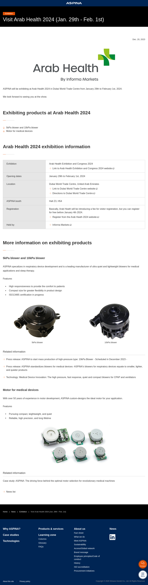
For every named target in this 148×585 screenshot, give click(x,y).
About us (79, 528)
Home (5, 512)
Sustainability (80, 544)
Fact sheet (78, 533)
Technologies (11, 541)
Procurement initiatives (84, 571)
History (77, 563)
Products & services (50, 528)
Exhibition (23, 512)
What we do (79, 537)
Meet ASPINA (80, 541)
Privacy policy (25, 581)
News (13, 512)
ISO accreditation (81, 567)
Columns (42, 539)
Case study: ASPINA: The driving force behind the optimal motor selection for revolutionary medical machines (59, 481)
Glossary (42, 543)
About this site (8, 581)
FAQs (41, 546)
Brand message (81, 552)
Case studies (11, 534)
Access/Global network (84, 548)
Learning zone (47, 534)
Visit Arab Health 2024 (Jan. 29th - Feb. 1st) (48, 512)
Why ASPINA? (11, 528)
